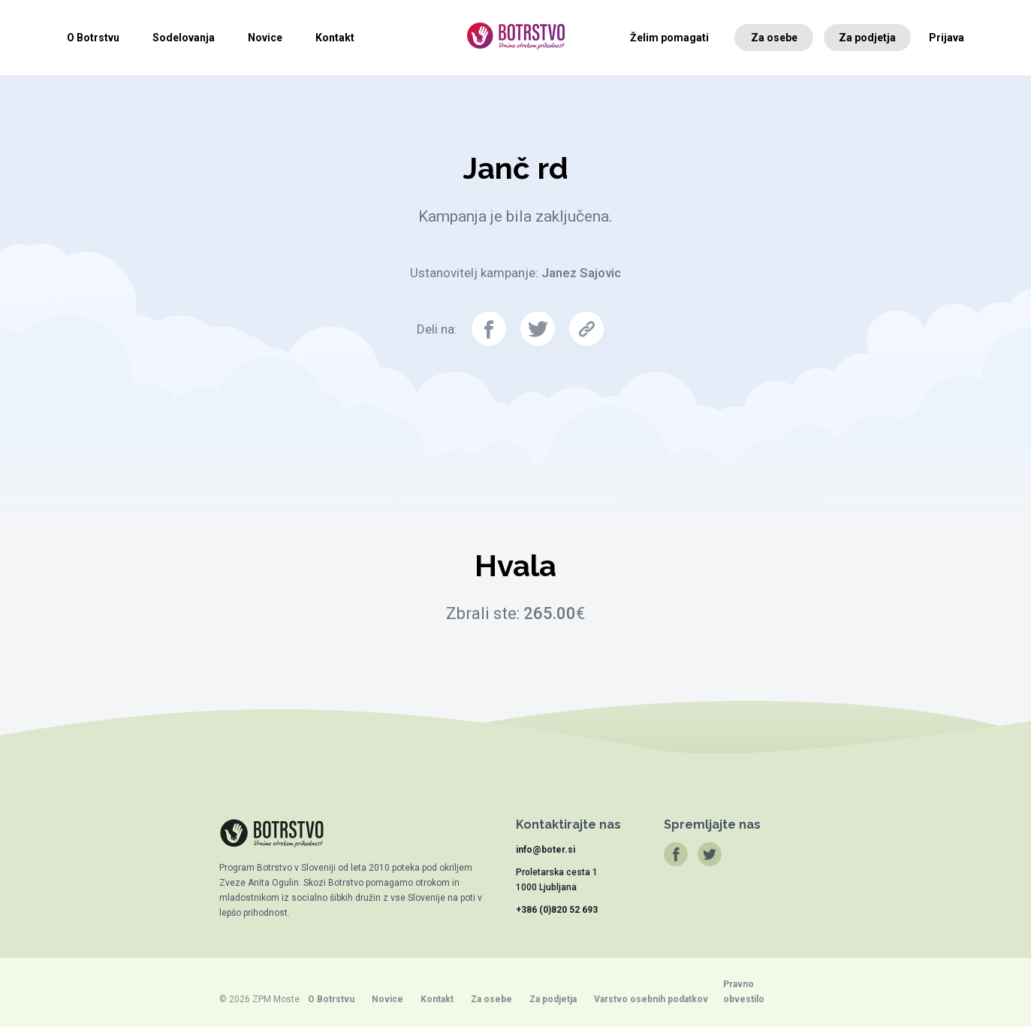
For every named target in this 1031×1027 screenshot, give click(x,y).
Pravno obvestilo (743, 991)
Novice (265, 38)
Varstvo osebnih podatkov (651, 999)
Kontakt (334, 38)
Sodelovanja (183, 38)
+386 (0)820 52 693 (557, 910)
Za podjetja (867, 38)
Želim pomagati (669, 38)
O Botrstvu (93, 38)
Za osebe (774, 38)
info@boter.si (545, 849)
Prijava (946, 38)
